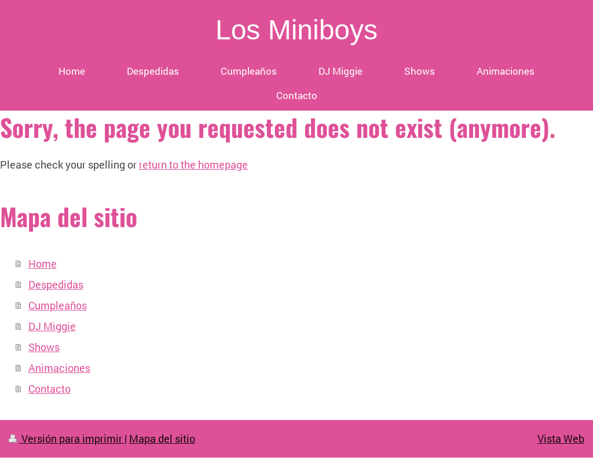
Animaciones (59, 368)
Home (42, 264)
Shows (44, 347)
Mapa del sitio (162, 438)
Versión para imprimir (67, 438)
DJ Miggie (52, 326)
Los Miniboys (296, 29)
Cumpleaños (57, 305)
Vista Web (560, 438)
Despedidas (55, 284)
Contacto (49, 389)
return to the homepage (193, 164)
